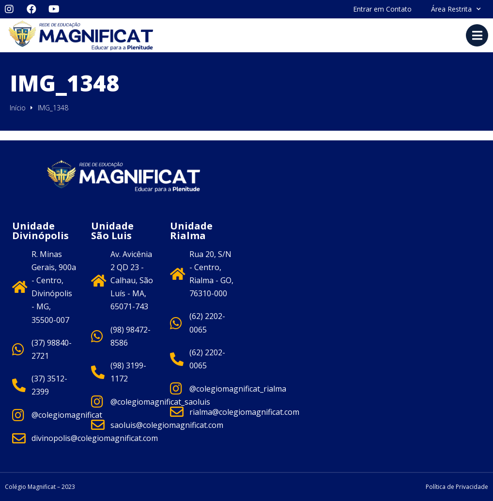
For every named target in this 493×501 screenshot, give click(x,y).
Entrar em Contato (382, 9)
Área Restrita (456, 9)
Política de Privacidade (457, 487)
